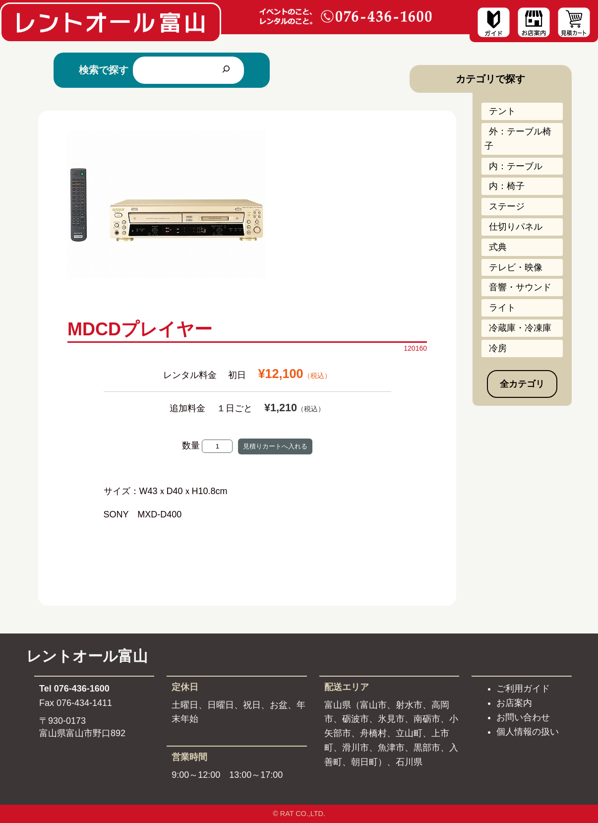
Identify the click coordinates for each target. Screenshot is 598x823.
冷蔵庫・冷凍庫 (520, 328)
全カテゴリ (522, 384)
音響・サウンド (520, 287)
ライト (502, 308)
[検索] (226, 70)
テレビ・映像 (515, 267)
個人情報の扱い (527, 732)
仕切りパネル (515, 227)
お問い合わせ (523, 717)
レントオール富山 (87, 656)
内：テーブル (515, 166)
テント (502, 111)
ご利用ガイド (523, 689)
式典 (498, 247)
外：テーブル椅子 (517, 139)
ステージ (507, 206)
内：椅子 (507, 186)
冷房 (498, 348)
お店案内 (514, 703)
